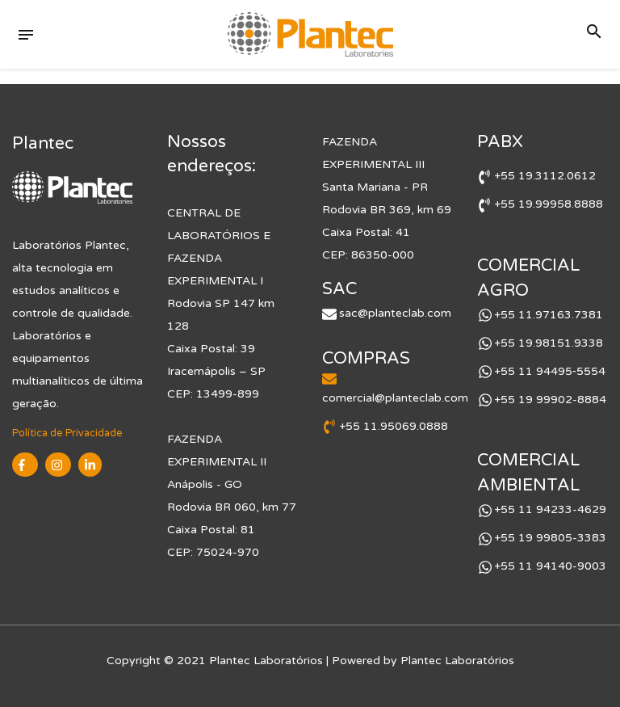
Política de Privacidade (67, 433)
